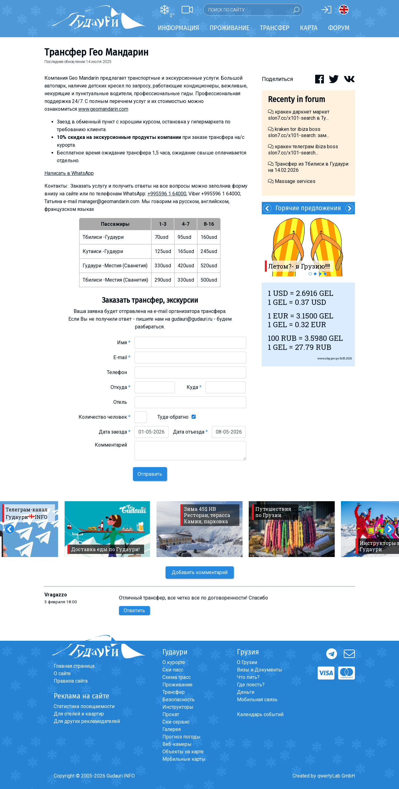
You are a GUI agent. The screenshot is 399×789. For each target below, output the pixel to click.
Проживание (177, 685)
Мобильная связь (257, 699)
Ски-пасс (172, 670)
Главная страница (74, 666)
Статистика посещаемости (84, 706)
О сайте (62, 673)
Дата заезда (114, 432)
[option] (308, 245)
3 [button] (320, 273)
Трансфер (173, 692)
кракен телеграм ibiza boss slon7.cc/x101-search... (303, 150)
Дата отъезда (190, 432)
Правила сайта (71, 681)
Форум (339, 28)
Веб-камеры (177, 744)
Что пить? (248, 677)
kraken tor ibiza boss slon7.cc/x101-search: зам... (298, 132)
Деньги (245, 692)
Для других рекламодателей (87, 721)
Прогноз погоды (181, 737)
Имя (123, 342)
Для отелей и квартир (79, 714)
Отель (121, 402)
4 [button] (325, 273)
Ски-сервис (175, 722)
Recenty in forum (296, 99)
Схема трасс (176, 677)
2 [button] (315, 273)
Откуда (120, 387)
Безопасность (178, 699)
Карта (309, 28)
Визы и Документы (259, 670)
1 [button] (310, 273)
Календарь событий (260, 714)
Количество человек (104, 417)
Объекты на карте (183, 752)
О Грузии (247, 662)
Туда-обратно (172, 417)
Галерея (171, 729)
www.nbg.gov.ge (328, 358)
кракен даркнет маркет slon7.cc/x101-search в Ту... (298, 115)
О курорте (173, 662)
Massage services (291, 181)
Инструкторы (177, 707)
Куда (194, 387)
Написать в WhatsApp (69, 173)
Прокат (170, 714)
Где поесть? (251, 685)
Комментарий (112, 445)
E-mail (121, 357)
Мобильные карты (184, 759)
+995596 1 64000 (166, 194)
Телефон (118, 372)
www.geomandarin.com (103, 109)
